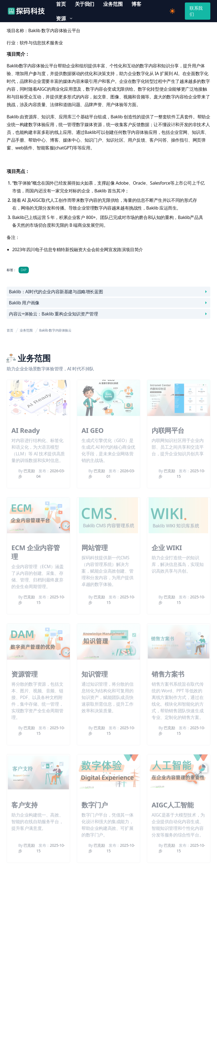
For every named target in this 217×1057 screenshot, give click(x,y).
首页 (10, 330)
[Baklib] (26, 11)
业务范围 (26, 330)
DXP (24, 270)
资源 (66, 18)
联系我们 (196, 11)
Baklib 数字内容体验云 (55, 330)
